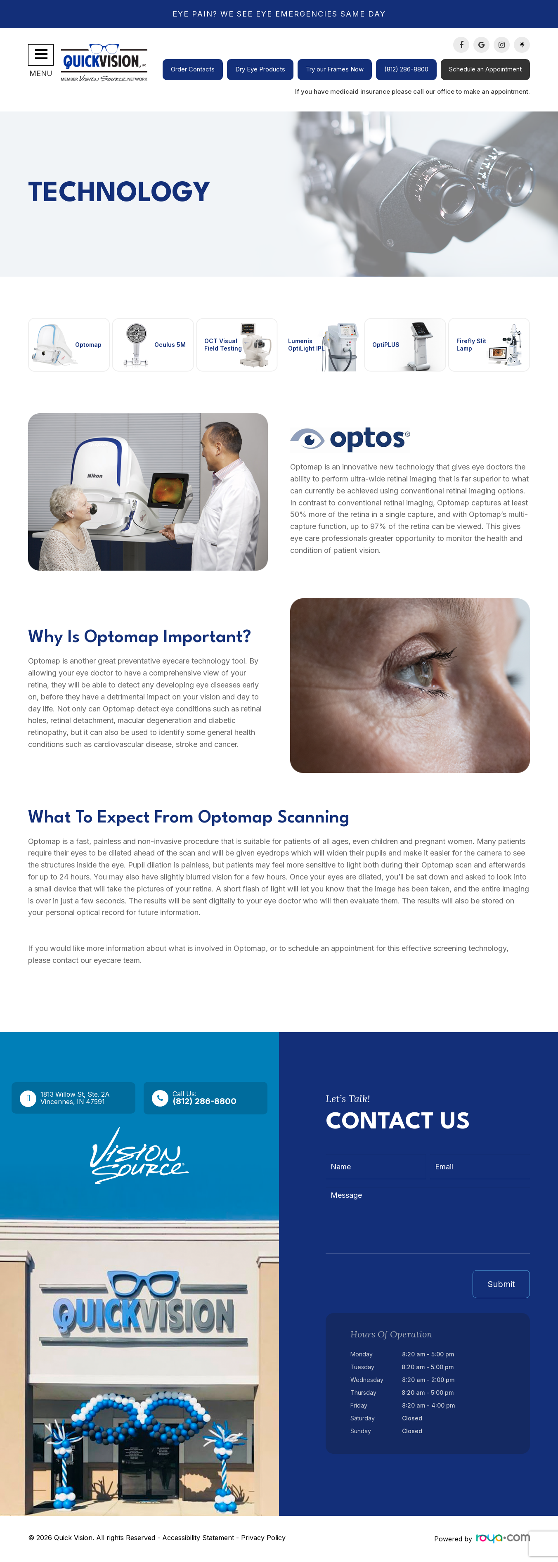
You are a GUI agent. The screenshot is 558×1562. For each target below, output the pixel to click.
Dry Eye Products (260, 69)
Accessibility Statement (198, 1538)
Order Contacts (193, 69)
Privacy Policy (263, 1538)
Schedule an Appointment (485, 69)
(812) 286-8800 (406, 69)
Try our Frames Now (335, 69)
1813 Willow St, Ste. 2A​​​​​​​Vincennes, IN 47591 (79, 1098)
